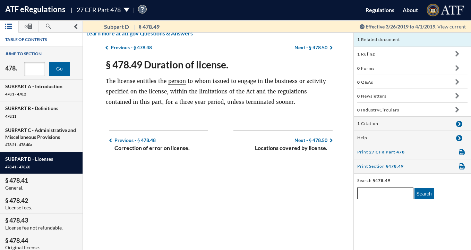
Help (362, 137)
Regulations (380, 10)
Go (59, 69)
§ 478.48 (135, 140)
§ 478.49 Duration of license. (167, 64)
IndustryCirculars (378, 109)
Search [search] (424, 194)
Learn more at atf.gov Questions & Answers (96, 33)
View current (451, 27)
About (410, 10)
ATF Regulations (35, 9)
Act (250, 91)
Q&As (365, 82)
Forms (366, 68)
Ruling (366, 54)
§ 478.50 (310, 140)
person (177, 81)
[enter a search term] (385, 193)
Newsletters (371, 96)
